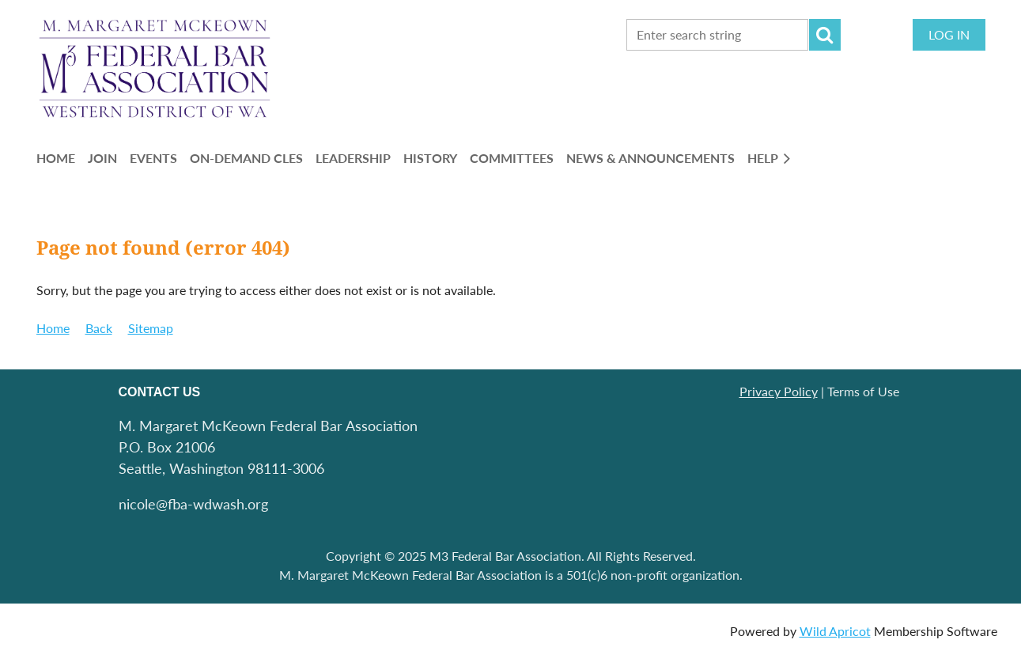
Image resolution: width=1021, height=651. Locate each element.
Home (53, 327)
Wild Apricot (835, 630)
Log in (949, 34)
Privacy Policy (778, 391)
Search (825, 35)
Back (98, 327)
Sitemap (150, 327)
